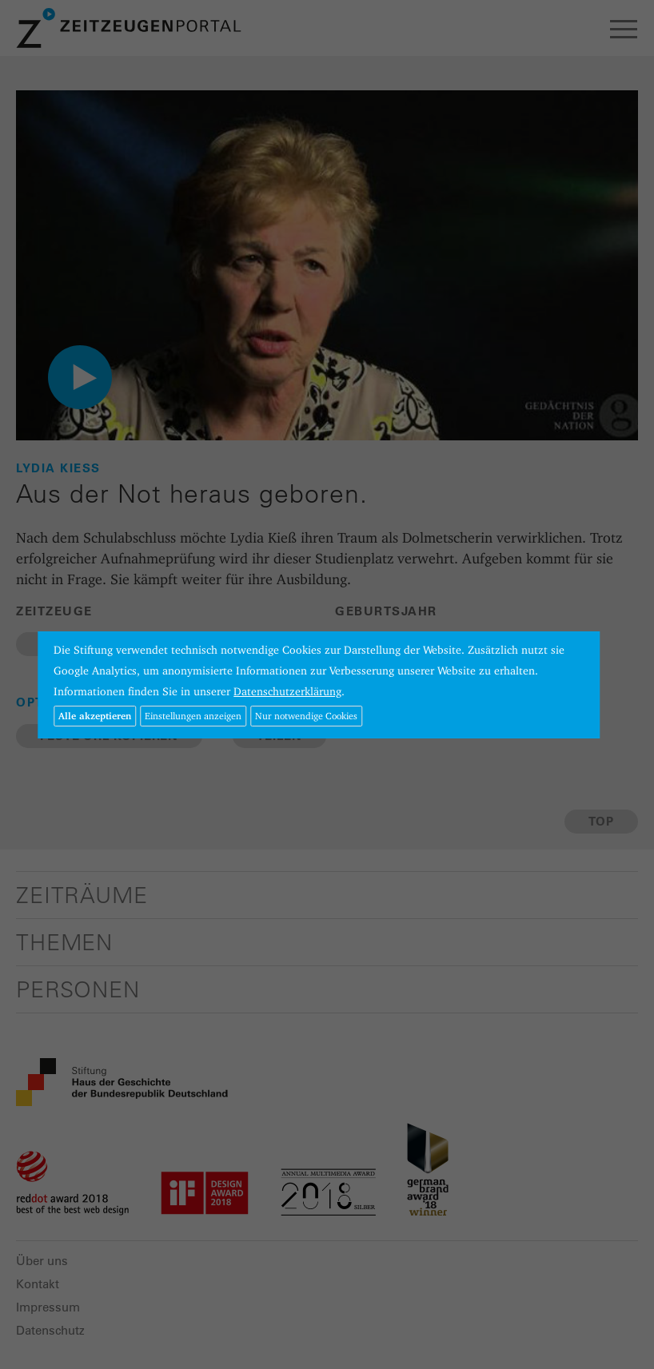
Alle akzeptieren (94, 716)
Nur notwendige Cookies (306, 716)
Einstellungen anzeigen (193, 716)
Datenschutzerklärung (287, 691)
